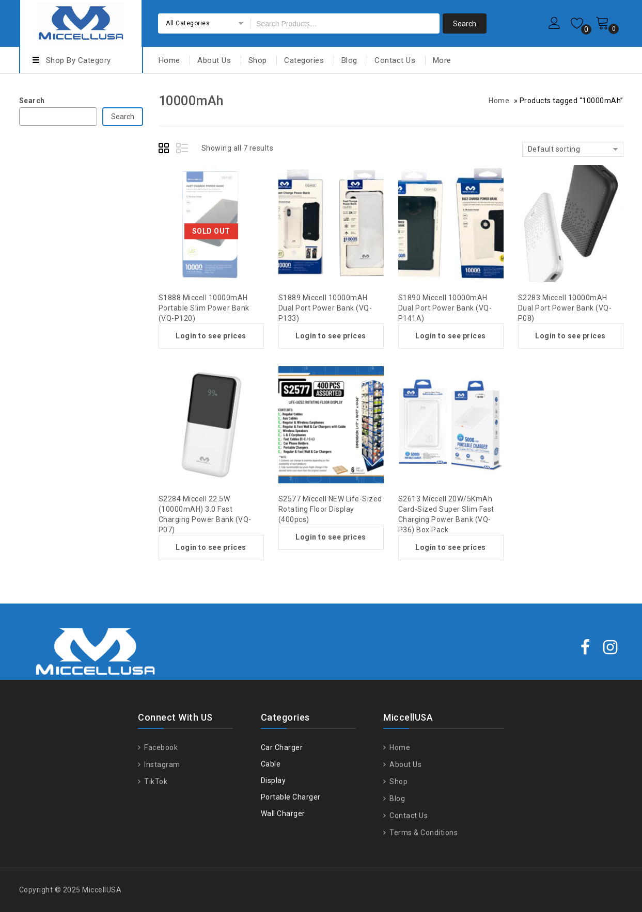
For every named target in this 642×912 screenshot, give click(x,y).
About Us (214, 60)
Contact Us (394, 60)
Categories (304, 60)
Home (169, 60)
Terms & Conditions (423, 832)
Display (273, 780)
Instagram (161, 764)
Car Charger (282, 747)
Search (32, 100)
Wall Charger (283, 813)
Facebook (160, 747)
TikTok (155, 781)
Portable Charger (291, 797)
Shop (257, 60)
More (442, 60)
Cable (271, 764)
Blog (349, 60)
